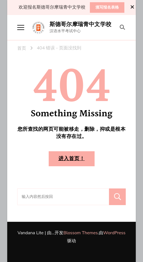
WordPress (114, 233)
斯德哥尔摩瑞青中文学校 (80, 24)
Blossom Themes (80, 233)
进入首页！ (71, 158)
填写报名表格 (107, 7)
